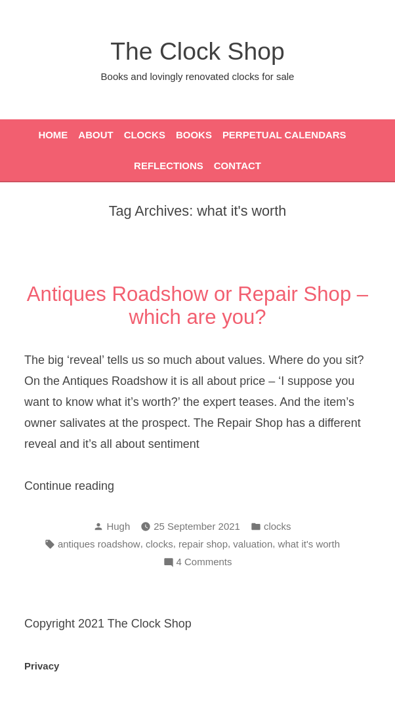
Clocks (144, 134)
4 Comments (204, 562)
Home (53, 134)
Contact (237, 165)
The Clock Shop (197, 51)
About (95, 134)
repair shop (203, 543)
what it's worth (309, 543)
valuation (252, 543)
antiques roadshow (99, 543)
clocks (277, 526)
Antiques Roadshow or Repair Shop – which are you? (197, 306)
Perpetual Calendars (284, 134)
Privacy (41, 665)
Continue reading (96, 485)
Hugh (118, 526)
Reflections (168, 165)
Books (194, 134)
